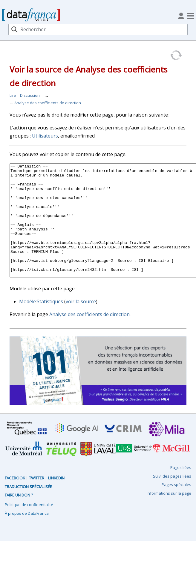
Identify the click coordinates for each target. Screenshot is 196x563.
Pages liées (180, 490)
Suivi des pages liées (172, 498)
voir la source (81, 324)
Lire (13, 95)
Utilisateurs (45, 135)
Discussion (30, 95)
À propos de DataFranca (27, 535)
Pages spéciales (176, 507)
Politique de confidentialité (29, 527)
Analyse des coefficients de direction (47, 102)
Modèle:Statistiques (41, 324)
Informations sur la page (169, 515)
